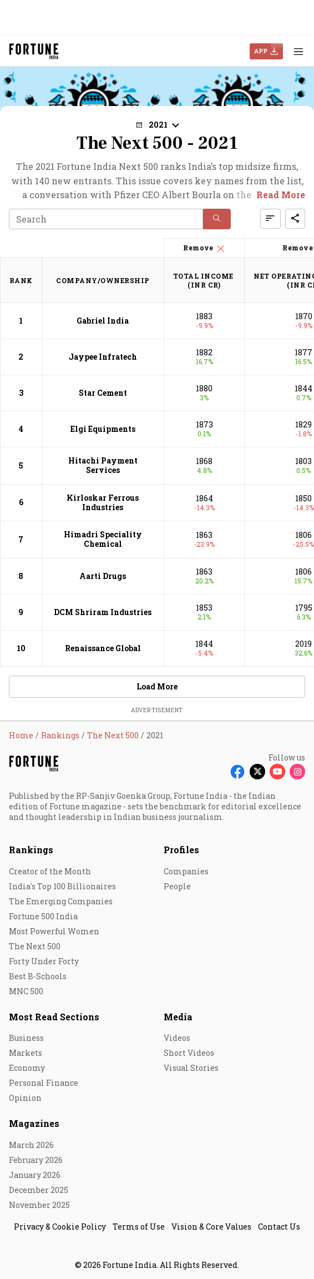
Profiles (181, 849)
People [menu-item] (177, 886)
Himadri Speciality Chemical (103, 539)
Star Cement (103, 392)
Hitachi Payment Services (103, 465)
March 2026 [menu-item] (31, 1145)
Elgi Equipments (102, 429)
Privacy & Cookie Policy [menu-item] (60, 1226)
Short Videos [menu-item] (189, 1053)
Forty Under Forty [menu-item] (44, 961)
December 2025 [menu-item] (38, 1190)
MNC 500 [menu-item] (26, 991)
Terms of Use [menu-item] (139, 1226)
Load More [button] (157, 686)
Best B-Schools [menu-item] (38, 976)
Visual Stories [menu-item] (191, 1068)
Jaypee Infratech (102, 356)
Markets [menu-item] (25, 1053)
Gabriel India (103, 320)
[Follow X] (257, 771)
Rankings (31, 849)
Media (178, 1017)
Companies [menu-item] (186, 871)
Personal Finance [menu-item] (43, 1082)
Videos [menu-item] (177, 1038)
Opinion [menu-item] (25, 1097)
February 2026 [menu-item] (36, 1160)
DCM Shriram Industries (102, 612)
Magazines (34, 1123)
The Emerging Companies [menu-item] (61, 901)
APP (260, 51)
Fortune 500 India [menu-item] (43, 916)
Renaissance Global (103, 648)
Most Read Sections (54, 1017)
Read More (280, 194)
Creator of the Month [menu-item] (50, 871)
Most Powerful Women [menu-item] (54, 931)
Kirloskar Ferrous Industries (103, 502)
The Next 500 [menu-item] (34, 946)
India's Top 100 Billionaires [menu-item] (62, 886)
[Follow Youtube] (277, 771)
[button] (157, 124)
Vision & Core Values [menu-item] (211, 1226)
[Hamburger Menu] (298, 51)
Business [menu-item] (26, 1038)
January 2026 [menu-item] (34, 1175)
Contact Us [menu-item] (279, 1226)
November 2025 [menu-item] (39, 1205)
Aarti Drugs (102, 576)
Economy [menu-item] (27, 1068)
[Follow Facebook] (237, 771)
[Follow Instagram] (297, 771)
